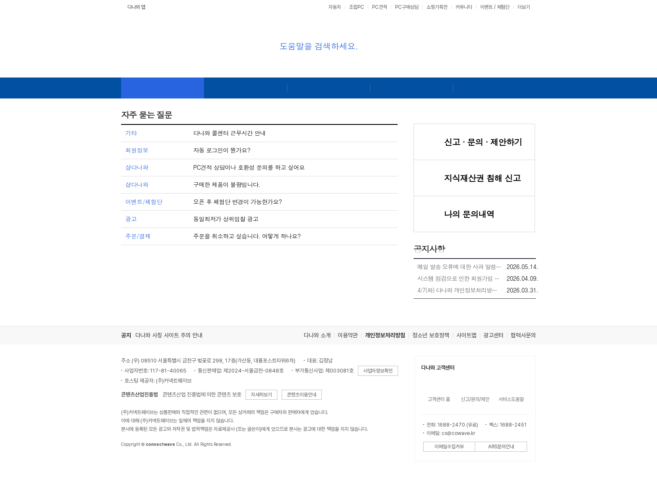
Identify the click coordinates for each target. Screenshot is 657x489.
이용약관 (348, 335)
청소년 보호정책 (430, 335)
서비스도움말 (511, 399)
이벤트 (486, 7)
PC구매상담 (407, 7)
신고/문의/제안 (475, 399)
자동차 (334, 7)
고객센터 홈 (439, 399)
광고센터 (494, 335)
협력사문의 (523, 335)
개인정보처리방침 (385, 335)
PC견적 (379, 7)
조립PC (356, 7)
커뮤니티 (463, 7)
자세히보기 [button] (261, 395)
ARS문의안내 (501, 447)
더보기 (524, 7)
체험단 (503, 7)
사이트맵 (466, 335)
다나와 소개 (317, 335)
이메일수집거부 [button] (449, 447)
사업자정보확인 (378, 371)
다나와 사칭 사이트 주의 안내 (168, 335)
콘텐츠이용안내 (301, 395)
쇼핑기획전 (437, 7)
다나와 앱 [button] (136, 7)
